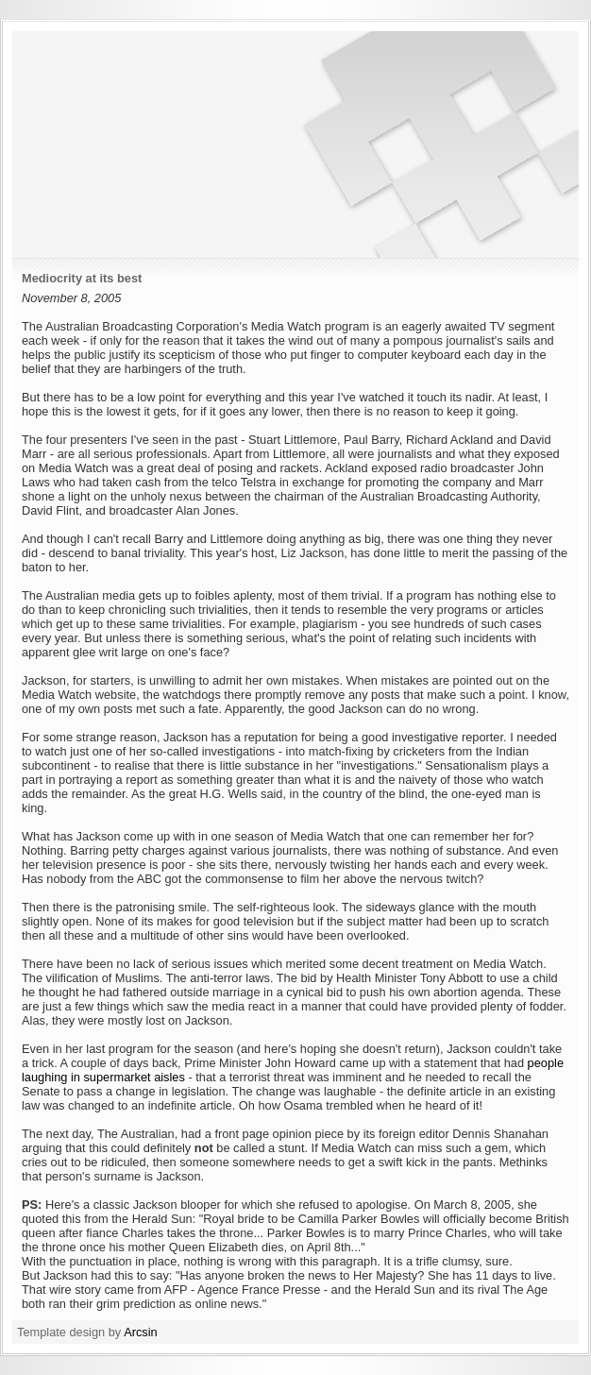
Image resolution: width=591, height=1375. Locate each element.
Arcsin (141, 1332)
